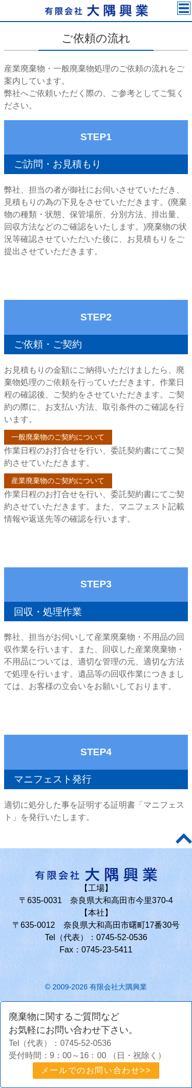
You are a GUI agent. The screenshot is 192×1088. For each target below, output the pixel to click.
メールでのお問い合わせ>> (96, 1070)
